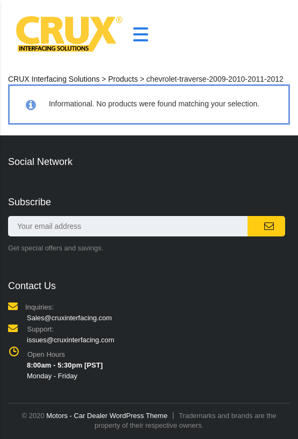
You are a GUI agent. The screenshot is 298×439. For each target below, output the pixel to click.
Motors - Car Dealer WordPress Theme (107, 416)
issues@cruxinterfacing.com (70, 340)
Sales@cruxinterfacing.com (69, 318)
